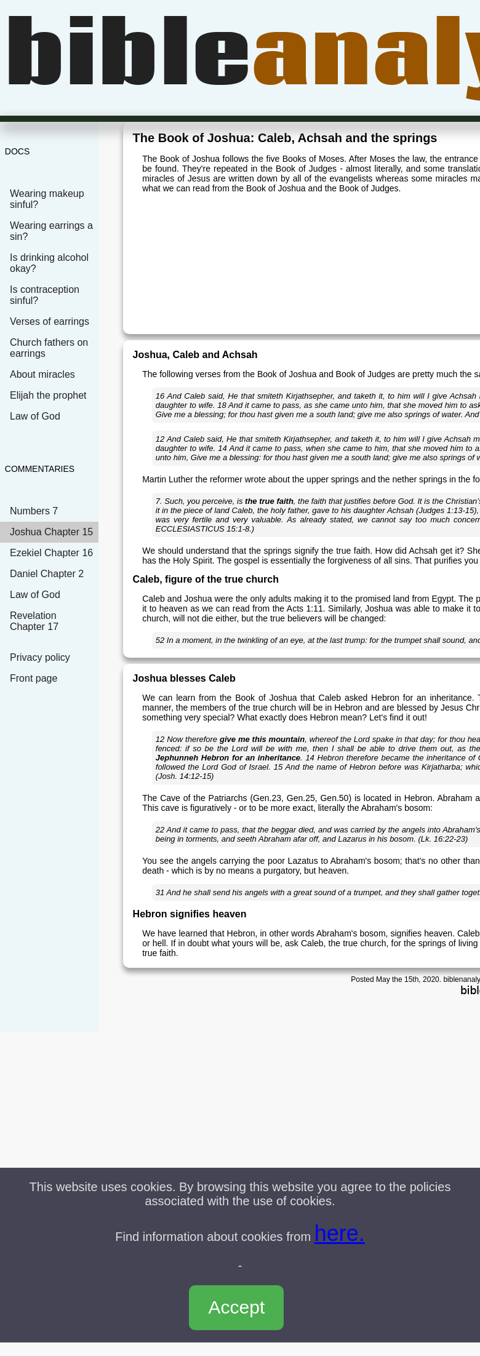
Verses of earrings (49, 321)
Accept (237, 1307)
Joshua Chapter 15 (51, 532)
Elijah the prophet (48, 395)
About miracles (42, 374)
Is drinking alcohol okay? (49, 263)
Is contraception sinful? (44, 295)
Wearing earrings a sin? (51, 231)
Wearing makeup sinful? (47, 199)
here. (339, 1233)
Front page (33, 678)
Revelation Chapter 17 (34, 621)
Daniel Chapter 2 (47, 573)
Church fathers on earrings (49, 348)
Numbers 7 (34, 511)
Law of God (35, 416)
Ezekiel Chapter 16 (51, 553)
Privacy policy (40, 657)
